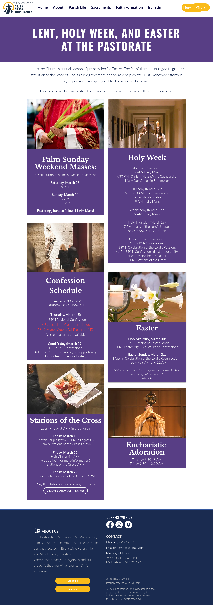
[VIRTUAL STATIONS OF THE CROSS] (65, 490)
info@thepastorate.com (129, 547)
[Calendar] (72, 589)
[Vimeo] (128, 524)
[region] (65, 292)
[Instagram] (119, 524)
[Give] (200, 7)
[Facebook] (110, 524)
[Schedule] (72, 581)
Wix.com (135, 582)
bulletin (53, 460)
